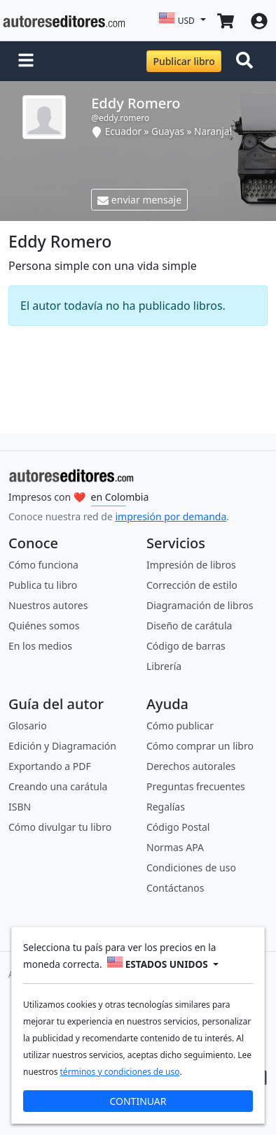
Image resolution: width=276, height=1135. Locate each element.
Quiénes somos (43, 625)
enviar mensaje (139, 199)
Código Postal (177, 827)
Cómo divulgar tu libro (59, 827)
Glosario (27, 725)
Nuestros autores (48, 605)
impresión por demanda (170, 516)
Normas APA (175, 847)
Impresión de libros (191, 564)
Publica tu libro (42, 585)
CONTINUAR (137, 1101)
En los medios (40, 645)
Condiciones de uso (191, 867)
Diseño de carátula (189, 625)
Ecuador (123, 131)
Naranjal (213, 131)
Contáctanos (175, 887)
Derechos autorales (190, 766)
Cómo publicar (180, 725)
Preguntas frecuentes (195, 786)
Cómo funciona (43, 564)
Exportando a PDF (49, 766)
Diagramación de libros (199, 605)
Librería (163, 666)
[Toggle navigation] (247, 61)
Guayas (167, 131)
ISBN (19, 806)
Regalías (165, 806)
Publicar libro (183, 61)
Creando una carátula (57, 786)
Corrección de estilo (191, 585)
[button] (25, 61)
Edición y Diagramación (62, 745)
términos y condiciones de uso (120, 1072)
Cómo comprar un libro (200, 745)
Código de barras (186, 645)
